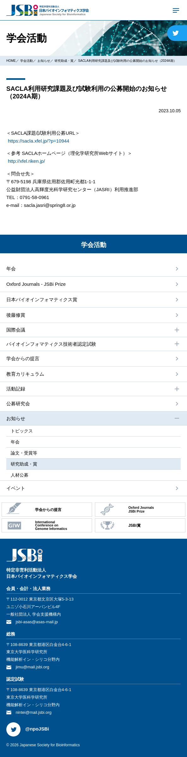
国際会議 (93, 330)
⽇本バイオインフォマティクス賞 (41, 299)
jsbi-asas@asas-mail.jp (37, 621)
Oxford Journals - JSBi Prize (36, 284)
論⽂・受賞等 (24, 452)
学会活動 (26, 60)
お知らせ (44, 60)
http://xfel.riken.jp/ (26, 161)
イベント (15, 488)
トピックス (22, 430)
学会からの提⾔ (22, 358)
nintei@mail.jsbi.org (34, 712)
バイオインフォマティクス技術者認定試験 (93, 344)
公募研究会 (18, 403)
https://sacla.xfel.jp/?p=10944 (38, 141)
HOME (11, 60)
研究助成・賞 (64, 60)
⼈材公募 (19, 475)
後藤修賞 (15, 315)
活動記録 (93, 389)
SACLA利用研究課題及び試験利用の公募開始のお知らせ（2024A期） (127, 60)
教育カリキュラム (25, 374)
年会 (11, 268)
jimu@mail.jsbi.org (32, 667)
